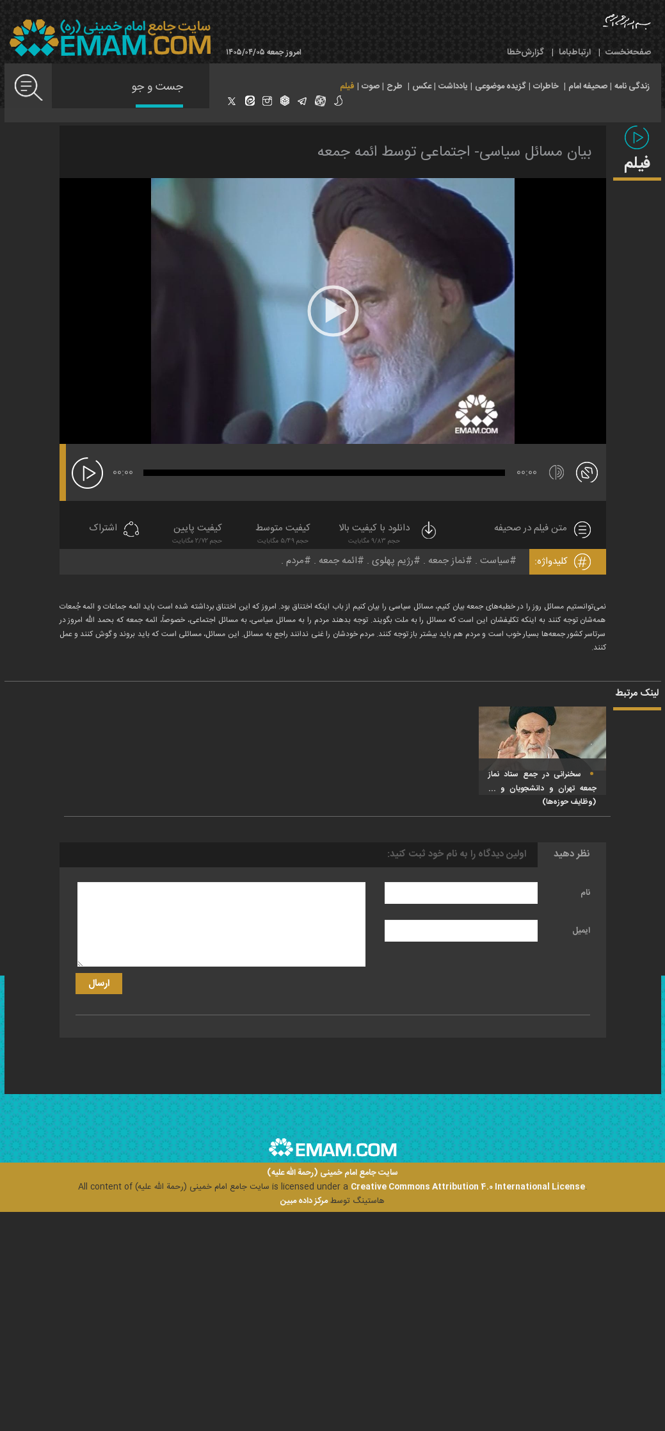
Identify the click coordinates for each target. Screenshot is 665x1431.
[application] (333, 311)
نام (585, 893)
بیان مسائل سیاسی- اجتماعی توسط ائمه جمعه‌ (454, 152)
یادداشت (453, 86)
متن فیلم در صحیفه (530, 528)
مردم (295, 561)
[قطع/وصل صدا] (556, 472)
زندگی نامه (632, 86)
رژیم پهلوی (392, 561)
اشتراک (103, 528)
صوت (371, 86)
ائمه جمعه (338, 561)
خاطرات (546, 86)
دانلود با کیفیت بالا (388, 535)
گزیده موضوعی (500, 86)
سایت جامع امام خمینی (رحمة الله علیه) (332, 1173)
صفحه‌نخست (628, 52)
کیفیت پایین (197, 535)
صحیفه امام (587, 86)
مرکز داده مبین (304, 1201)
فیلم (347, 86)
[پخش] (87, 473)
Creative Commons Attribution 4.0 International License (468, 1187)
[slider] (324, 473)
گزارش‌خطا (525, 52)
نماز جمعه (446, 561)
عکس (421, 86)
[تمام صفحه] (587, 471)
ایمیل (581, 931)
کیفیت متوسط (282, 535)
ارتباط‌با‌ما (575, 52)
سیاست (494, 561)
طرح (395, 86)
